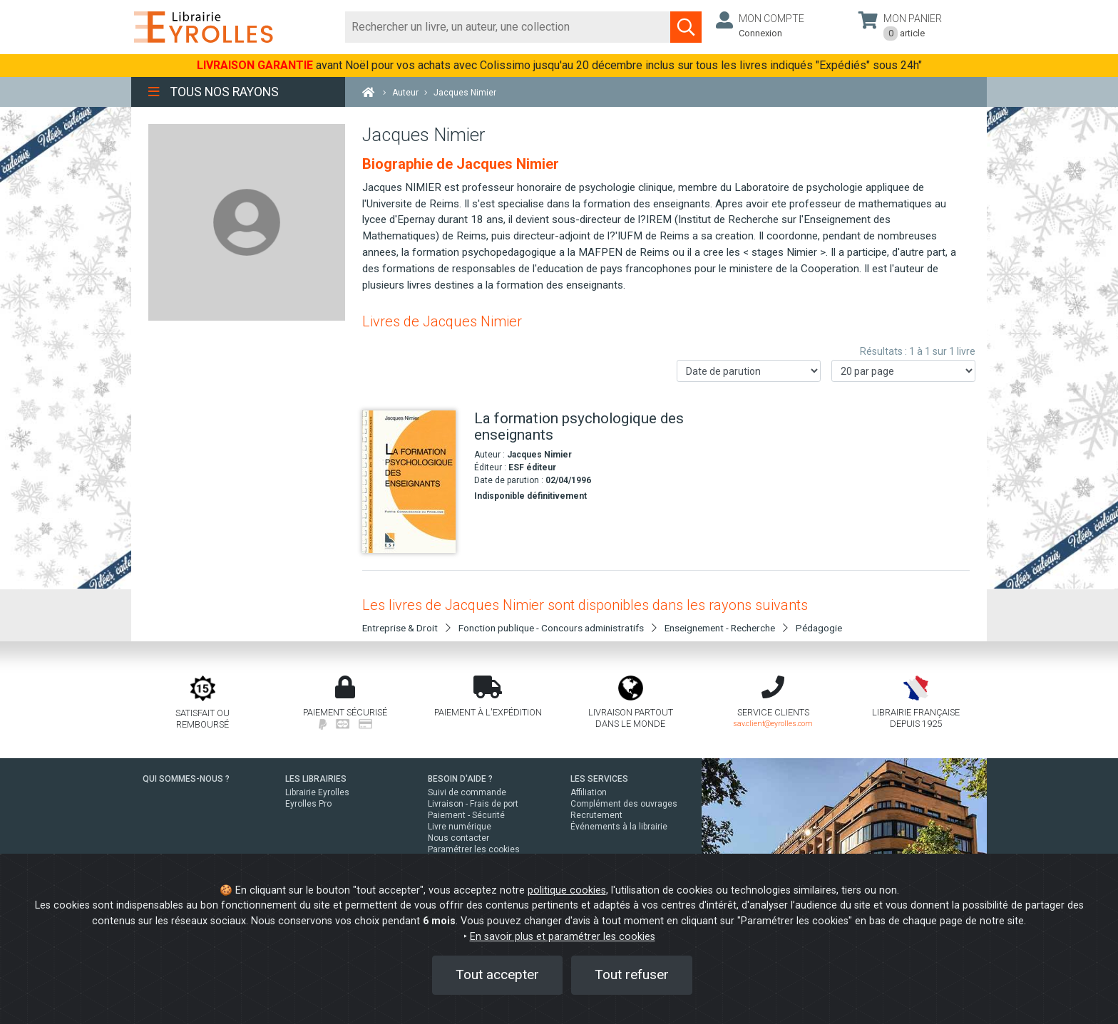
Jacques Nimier (539, 455)
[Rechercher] (508, 27)
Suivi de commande (467, 792)
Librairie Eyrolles (317, 792)
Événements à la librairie (618, 827)
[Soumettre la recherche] (686, 27)
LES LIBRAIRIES (316, 779)
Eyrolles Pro (308, 804)
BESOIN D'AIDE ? (460, 779)
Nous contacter (458, 838)
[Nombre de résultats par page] (903, 371)
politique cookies (567, 890)
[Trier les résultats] (749, 371)
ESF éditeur (532, 467)
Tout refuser (632, 974)
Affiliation (588, 792)
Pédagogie (819, 627)
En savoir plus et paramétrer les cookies (562, 937)
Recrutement (596, 815)
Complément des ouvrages (623, 804)
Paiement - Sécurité (466, 815)
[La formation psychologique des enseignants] (412, 481)
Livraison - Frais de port (473, 804)
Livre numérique (459, 827)
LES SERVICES (599, 779)
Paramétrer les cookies (474, 849)
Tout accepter (497, 974)
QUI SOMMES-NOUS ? (186, 779)
